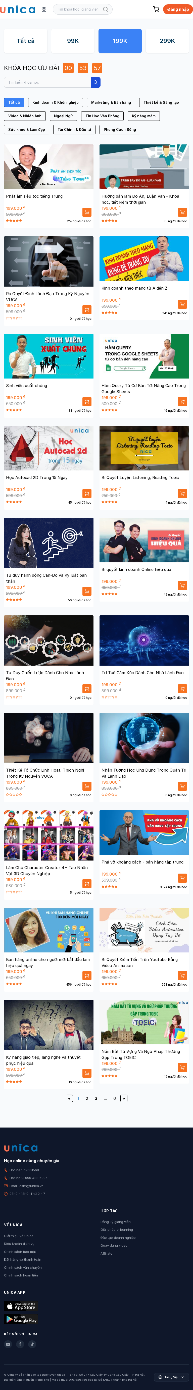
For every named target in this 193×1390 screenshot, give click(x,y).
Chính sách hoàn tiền (21, 1275)
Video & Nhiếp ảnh (24, 116)
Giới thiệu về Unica (18, 1236)
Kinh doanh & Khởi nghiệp (55, 102)
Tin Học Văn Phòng (102, 116)
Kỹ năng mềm (144, 116)
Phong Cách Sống (120, 129)
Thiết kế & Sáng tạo (161, 102)
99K (73, 40)
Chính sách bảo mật (20, 1252)
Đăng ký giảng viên (116, 1222)
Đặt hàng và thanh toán (22, 1259)
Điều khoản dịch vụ (19, 1244)
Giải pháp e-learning (117, 1229)
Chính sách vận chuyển (23, 1267)
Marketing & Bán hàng (111, 102)
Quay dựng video (114, 1245)
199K (120, 40)
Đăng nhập (178, 9)
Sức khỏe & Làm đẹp (26, 129)
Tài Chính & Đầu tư (74, 129)
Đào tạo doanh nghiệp (118, 1238)
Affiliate (106, 1253)
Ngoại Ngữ (63, 116)
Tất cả (26, 40)
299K (167, 40)
